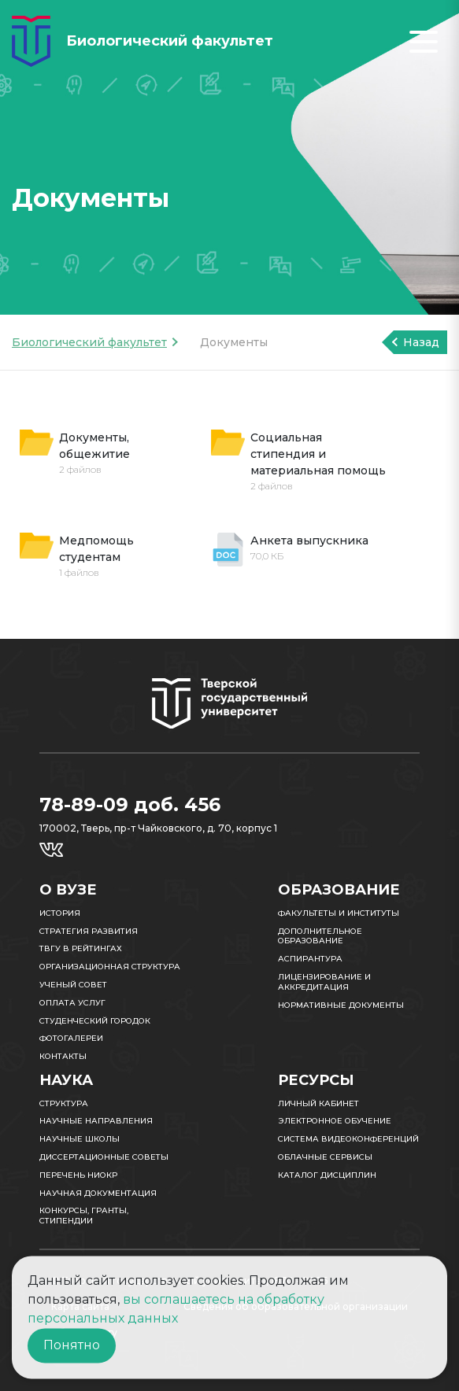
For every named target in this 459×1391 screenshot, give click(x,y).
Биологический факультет (89, 342)
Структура (63, 1103)
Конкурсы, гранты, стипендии (83, 1215)
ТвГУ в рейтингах (80, 948)
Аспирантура (310, 959)
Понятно (71, 1345)
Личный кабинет (318, 1103)
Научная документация (98, 1193)
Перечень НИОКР (78, 1175)
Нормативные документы (341, 1005)
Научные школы (79, 1139)
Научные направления (96, 1121)
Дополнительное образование (320, 936)
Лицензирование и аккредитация (324, 982)
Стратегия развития (88, 931)
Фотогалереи (71, 1038)
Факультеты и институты (338, 913)
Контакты (63, 1056)
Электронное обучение (334, 1121)
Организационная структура (109, 966)
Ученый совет (73, 985)
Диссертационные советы (103, 1157)
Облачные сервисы (325, 1157)
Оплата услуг (72, 1003)
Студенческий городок (94, 1021)
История (59, 913)
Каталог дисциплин (327, 1175)
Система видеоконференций (348, 1139)
